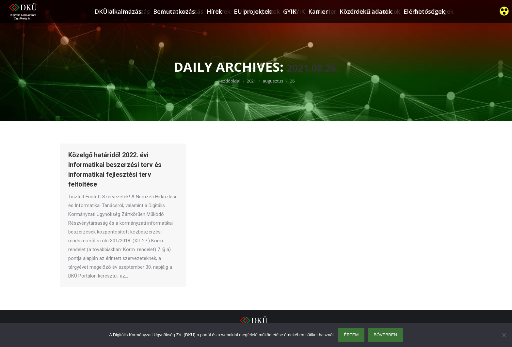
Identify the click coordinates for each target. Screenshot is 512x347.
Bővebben (385, 334)
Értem (351, 334)
